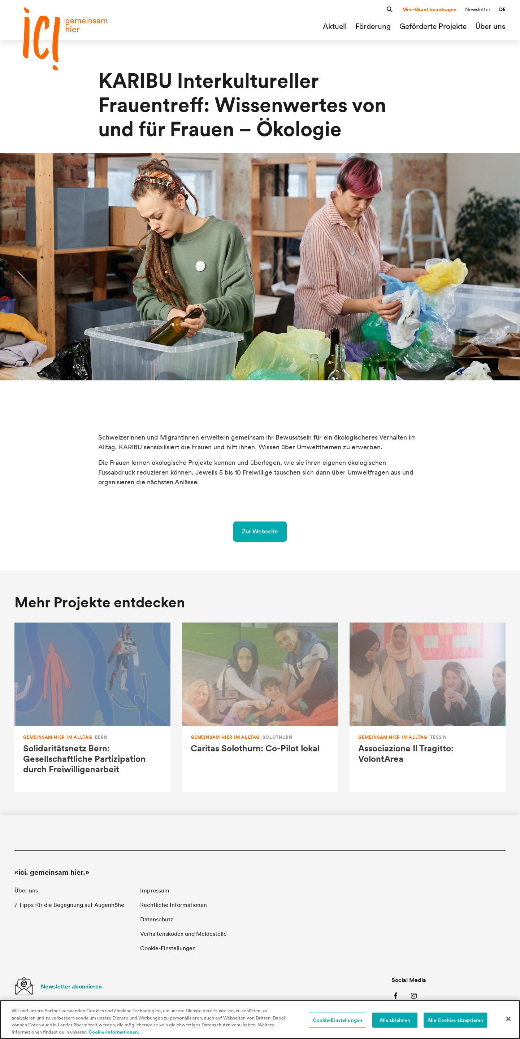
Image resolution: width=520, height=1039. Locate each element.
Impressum (154, 890)
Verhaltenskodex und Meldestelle (183, 933)
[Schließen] (508, 1021)
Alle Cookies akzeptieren (455, 1022)
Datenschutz (156, 919)
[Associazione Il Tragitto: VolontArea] (428, 707)
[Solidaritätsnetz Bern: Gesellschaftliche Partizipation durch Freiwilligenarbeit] (92, 707)
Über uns (26, 890)
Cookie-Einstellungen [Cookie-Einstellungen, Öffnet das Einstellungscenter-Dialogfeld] (337, 1022)
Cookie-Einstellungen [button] (168, 948)
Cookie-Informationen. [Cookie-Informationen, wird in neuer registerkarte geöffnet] (113, 1033)
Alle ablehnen (395, 1022)
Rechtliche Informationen (173, 905)
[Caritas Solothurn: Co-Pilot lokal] (260, 707)
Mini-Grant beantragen (429, 9)
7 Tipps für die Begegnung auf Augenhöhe (69, 905)
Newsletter (477, 9)
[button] (390, 9)
